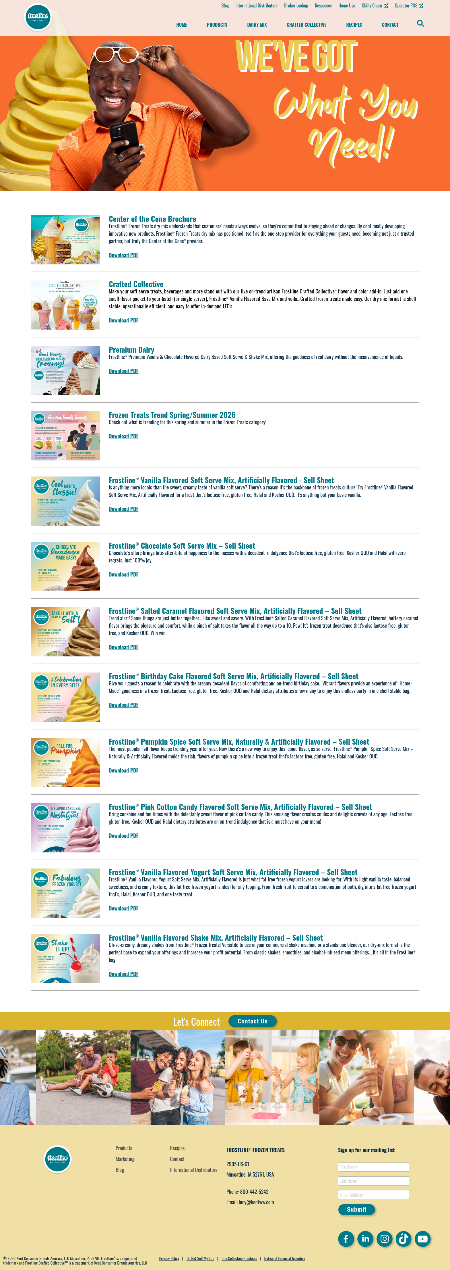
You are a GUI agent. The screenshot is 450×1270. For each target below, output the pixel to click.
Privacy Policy (169, 1258)
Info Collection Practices (239, 1258)
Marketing (125, 1159)
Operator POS (406, 5)
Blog (225, 5)
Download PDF (123, 255)
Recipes (354, 24)
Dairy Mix (257, 24)
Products (217, 24)
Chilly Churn (372, 5)
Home (181, 24)
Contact (390, 24)
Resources (323, 5)
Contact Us (252, 1021)
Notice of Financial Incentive (284, 1258)
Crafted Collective (306, 24)
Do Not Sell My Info (200, 1258)
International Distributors (256, 5)
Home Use (346, 5)
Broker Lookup (296, 5)
